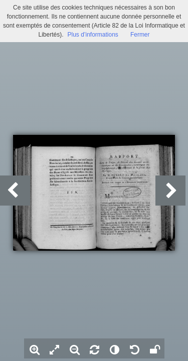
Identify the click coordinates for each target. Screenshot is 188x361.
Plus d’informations (92, 34)
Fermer (140, 34)
